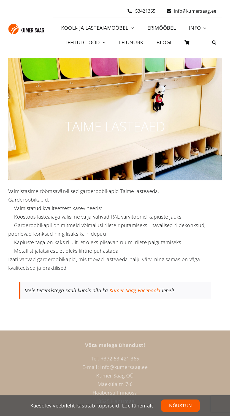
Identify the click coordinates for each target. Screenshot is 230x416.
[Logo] (26, 26)
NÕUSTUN (180, 405)
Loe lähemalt (137, 405)
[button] (214, 42)
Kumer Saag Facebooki (134, 290)
